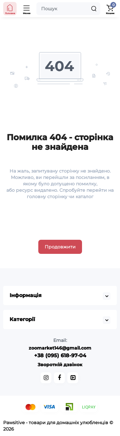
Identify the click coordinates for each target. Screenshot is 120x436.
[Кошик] (110, 8)
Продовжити (60, 247)
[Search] (94, 9)
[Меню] (27, 8)
